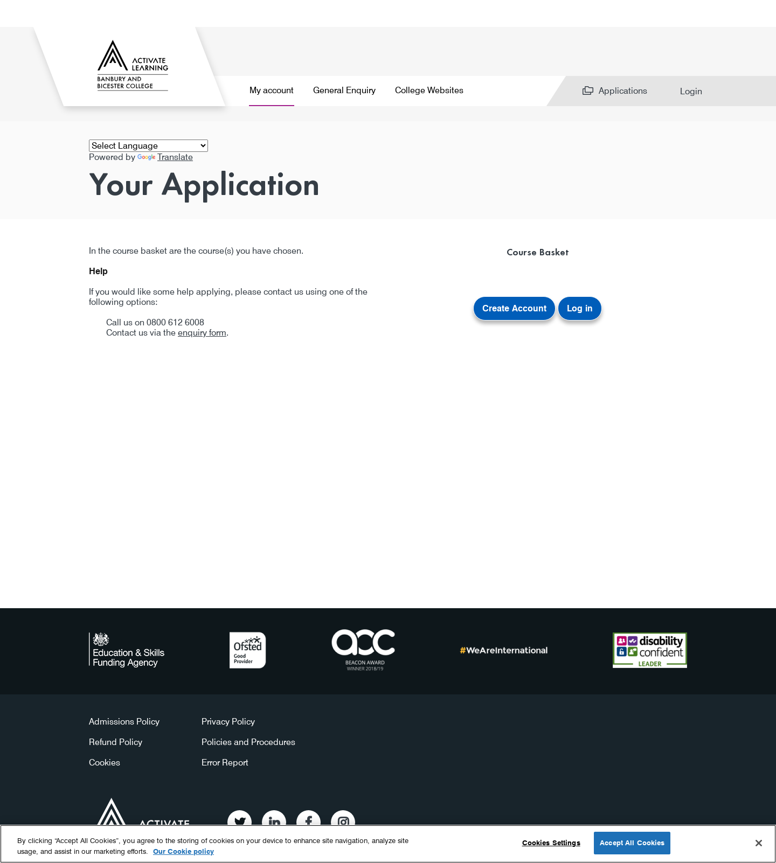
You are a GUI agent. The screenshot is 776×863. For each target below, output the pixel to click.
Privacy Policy (228, 721)
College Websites (429, 90)
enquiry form (202, 333)
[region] (388, 844)
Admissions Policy (124, 721)
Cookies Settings (551, 842)
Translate (165, 157)
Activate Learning (142, 818)
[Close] (759, 843)
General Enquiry (344, 90)
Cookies (104, 762)
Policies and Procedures (248, 742)
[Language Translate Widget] (148, 146)
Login (691, 91)
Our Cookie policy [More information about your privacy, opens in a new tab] (183, 851)
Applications (623, 91)
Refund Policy (115, 742)
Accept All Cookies (632, 842)
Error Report (225, 762)
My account (272, 90)
